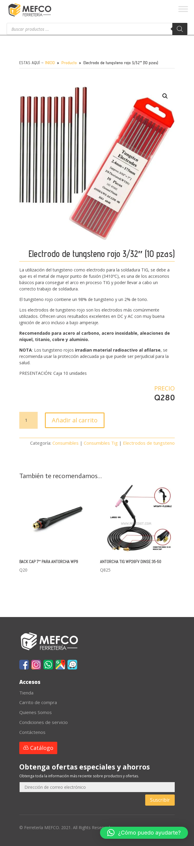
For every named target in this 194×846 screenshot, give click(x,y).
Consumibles (65, 443)
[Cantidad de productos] (28, 420)
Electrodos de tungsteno (149, 443)
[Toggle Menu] (183, 9)
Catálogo (41, 747)
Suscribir (160, 800)
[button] (158, 103)
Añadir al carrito (75, 420)
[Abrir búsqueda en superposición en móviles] (97, 29)
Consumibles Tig (101, 443)
